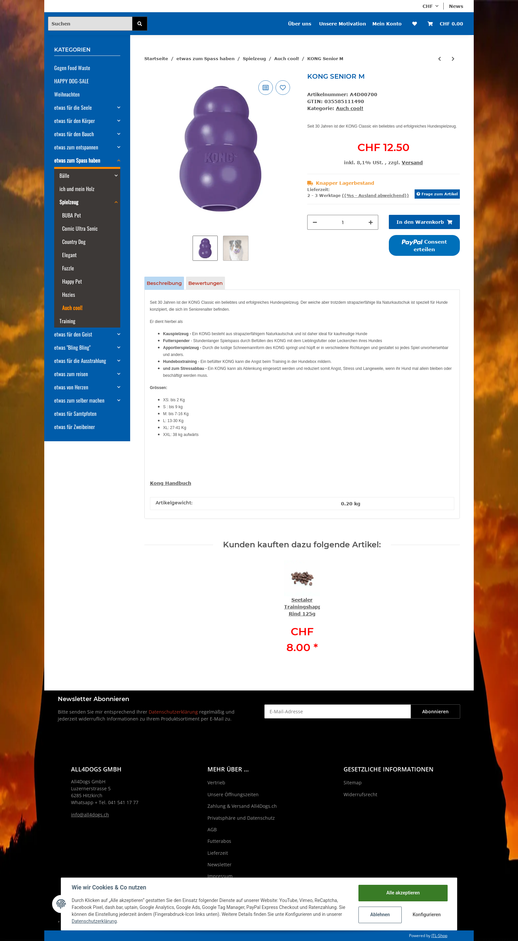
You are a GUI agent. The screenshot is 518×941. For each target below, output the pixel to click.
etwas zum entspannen (76, 147)
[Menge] (343, 222)
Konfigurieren (427, 914)
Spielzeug (68, 202)
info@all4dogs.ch (90, 814)
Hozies (68, 294)
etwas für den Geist (73, 334)
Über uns (299, 23)
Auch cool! (349, 108)
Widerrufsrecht (360, 794)
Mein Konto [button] (387, 23)
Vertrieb (216, 782)
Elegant (69, 255)
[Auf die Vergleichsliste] (265, 87)
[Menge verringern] (315, 222)
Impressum (220, 876)
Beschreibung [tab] (164, 283)
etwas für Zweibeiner (74, 427)
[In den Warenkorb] (424, 222)
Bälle (64, 175)
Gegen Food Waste (72, 68)
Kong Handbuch (170, 483)
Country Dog (74, 242)
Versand (412, 162)
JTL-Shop (439, 935)
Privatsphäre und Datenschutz (241, 818)
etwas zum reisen (71, 374)
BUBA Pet (71, 215)
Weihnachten (67, 94)
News (456, 6)
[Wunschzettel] (414, 23)
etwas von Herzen (71, 387)
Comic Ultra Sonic (80, 228)
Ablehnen (380, 914)
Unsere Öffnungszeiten (233, 794)
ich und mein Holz (76, 189)
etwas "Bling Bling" (72, 347)
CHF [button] (428, 6)
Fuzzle (68, 268)
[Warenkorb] (445, 23)
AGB (212, 829)
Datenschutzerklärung (173, 712)
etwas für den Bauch (74, 134)
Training (67, 321)
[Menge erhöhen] (370, 222)
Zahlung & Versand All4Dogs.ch (242, 806)
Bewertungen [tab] (205, 283)
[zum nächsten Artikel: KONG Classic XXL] (453, 59)
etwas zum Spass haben (77, 160)
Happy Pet (72, 281)
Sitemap (353, 782)
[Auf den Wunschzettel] (283, 87)
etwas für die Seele (73, 107)
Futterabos (219, 841)
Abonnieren (435, 711)
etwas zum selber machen (79, 400)
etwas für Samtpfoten (75, 413)
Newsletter (219, 864)
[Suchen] (90, 24)
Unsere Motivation (342, 23)
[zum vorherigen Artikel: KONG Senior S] (439, 59)
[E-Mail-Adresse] (337, 711)
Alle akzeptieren (403, 892)
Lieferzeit (217, 853)
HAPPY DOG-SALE (71, 81)
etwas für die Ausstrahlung (80, 361)
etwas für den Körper (74, 121)
